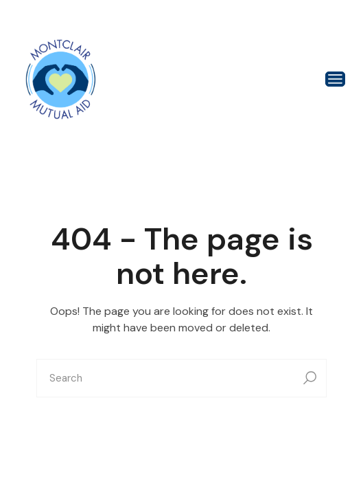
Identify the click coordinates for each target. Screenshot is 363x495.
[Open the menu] (335, 79)
